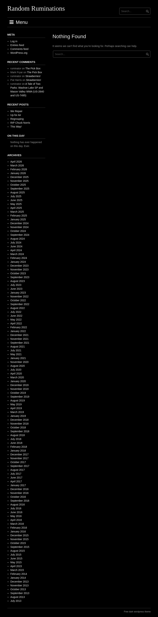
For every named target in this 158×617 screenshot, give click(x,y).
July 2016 (15, 508)
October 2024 (18, 231)
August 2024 (17, 238)
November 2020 (19, 362)
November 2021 (19, 338)
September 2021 (19, 342)
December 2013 (19, 581)
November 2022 (19, 296)
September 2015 (19, 546)
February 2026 (18, 169)
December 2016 (19, 489)
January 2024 (18, 261)
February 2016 (18, 527)
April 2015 (16, 566)
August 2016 (17, 504)
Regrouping (17, 118)
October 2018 (18, 427)
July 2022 (15, 311)
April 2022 (16, 323)
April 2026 (16, 161)
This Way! (16, 126)
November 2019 (19, 388)
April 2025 (16, 207)
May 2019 (16, 404)
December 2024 (19, 223)
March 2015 (17, 570)
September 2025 (19, 188)
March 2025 (17, 211)
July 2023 (15, 284)
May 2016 (16, 516)
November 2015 (19, 539)
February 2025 (18, 215)
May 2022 (16, 319)
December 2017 (19, 454)
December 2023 (19, 265)
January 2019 (18, 415)
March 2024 (17, 254)
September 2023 (19, 277)
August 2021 (17, 346)
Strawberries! (32, 76)
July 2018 (15, 439)
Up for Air (15, 115)
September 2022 (19, 304)
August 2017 (17, 469)
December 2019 (19, 385)
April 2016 (16, 519)
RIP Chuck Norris (20, 122)
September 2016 (19, 500)
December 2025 (19, 177)
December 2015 (19, 535)
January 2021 (18, 358)
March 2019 (17, 412)
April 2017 (16, 481)
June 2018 (16, 442)
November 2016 (19, 493)
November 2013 (19, 585)
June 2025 (16, 200)
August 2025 (17, 192)
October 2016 (18, 496)
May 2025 (16, 204)
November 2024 (19, 227)
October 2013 (18, 589)
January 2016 (18, 531)
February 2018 (18, 446)
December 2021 (19, 335)
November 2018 (19, 423)
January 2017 (18, 485)
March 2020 (17, 377)
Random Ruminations (36, 8)
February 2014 (18, 573)
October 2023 (18, 273)
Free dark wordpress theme (137, 611)
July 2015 (15, 554)
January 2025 (18, 219)
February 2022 (18, 327)
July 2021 (15, 350)
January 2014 (18, 577)
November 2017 (19, 458)
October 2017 (18, 462)
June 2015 (16, 558)
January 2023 (18, 292)
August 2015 (17, 550)
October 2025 (18, 184)
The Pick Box (32, 68)
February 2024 (18, 257)
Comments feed (19, 49)
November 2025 (19, 180)
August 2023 (17, 281)
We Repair (16, 111)
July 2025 (15, 196)
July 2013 (15, 600)
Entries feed (17, 45)
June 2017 (16, 477)
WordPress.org (18, 52)
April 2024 (16, 250)
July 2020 (15, 369)
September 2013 (19, 593)
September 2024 (19, 234)
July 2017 (15, 473)
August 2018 (17, 435)
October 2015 (18, 543)
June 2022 (16, 315)
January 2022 (18, 331)
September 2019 (19, 396)
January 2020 (18, 381)
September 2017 (19, 466)
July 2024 (15, 242)
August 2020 (17, 365)
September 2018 (19, 431)
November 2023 (19, 269)
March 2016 (17, 523)
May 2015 (16, 562)
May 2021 (16, 354)
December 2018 (19, 419)
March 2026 (17, 165)
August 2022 (17, 308)
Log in (13, 41)
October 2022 (18, 300)
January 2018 (18, 450)
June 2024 (16, 246)
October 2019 (18, 392)
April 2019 (16, 408)
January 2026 (18, 173)
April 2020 (16, 373)
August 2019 (17, 400)
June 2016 (16, 512)
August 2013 (17, 597)
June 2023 (16, 288)
